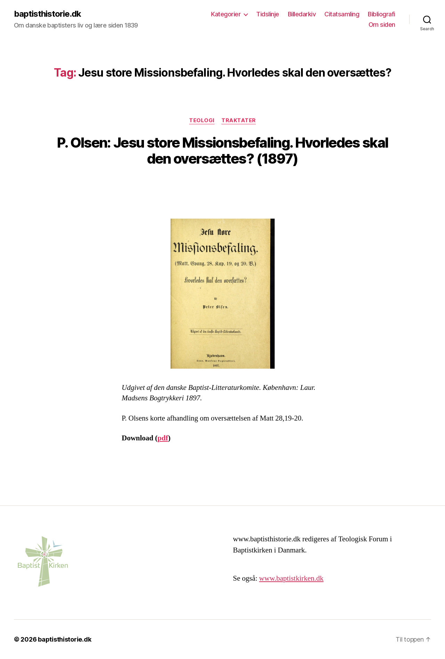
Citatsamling (341, 14)
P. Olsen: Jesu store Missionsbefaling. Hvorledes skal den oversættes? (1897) (222, 150)
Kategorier (226, 14)
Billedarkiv (302, 14)
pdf (162, 438)
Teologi (202, 120)
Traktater (238, 120)
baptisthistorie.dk (47, 14)
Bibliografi (381, 14)
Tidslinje (267, 14)
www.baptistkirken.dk (291, 578)
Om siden (382, 24)
